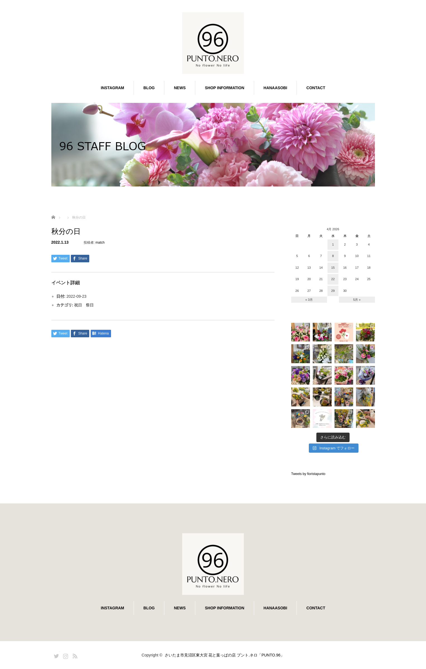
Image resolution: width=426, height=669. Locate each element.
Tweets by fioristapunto (308, 474)
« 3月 (309, 299)
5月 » (356, 299)
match (100, 242)
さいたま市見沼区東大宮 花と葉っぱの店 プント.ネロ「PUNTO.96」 (225, 655)
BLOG (149, 88)
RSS (74, 655)
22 (332, 279)
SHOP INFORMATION (224, 88)
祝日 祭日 (84, 305)
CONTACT (315, 88)
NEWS (180, 88)
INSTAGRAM (112, 88)
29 (332, 290)
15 (332, 267)
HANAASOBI (275, 88)
